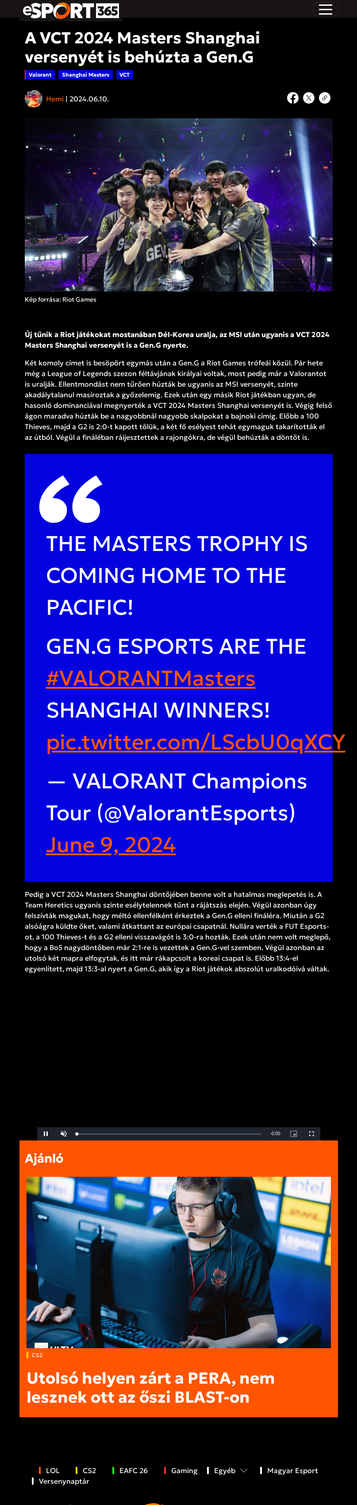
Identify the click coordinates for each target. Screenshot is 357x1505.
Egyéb (224, 1470)
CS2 (37, 1355)
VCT (124, 74)
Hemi (55, 98)
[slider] (169, 1134)
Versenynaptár (64, 1481)
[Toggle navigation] (325, 9)
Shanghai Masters (85, 74)
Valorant (40, 74)
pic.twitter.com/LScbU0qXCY (195, 742)
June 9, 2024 (111, 844)
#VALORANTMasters (151, 678)
